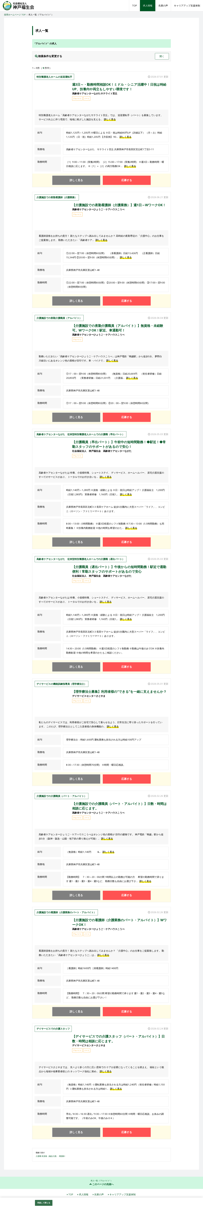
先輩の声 (163, 5)
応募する (126, 180)
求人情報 (147, 5)
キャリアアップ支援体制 (187, 5)
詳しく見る (110, 119)
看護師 (62, 1156)
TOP (134, 5)
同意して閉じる (43, 1202)
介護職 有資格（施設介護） (47, 1156)
